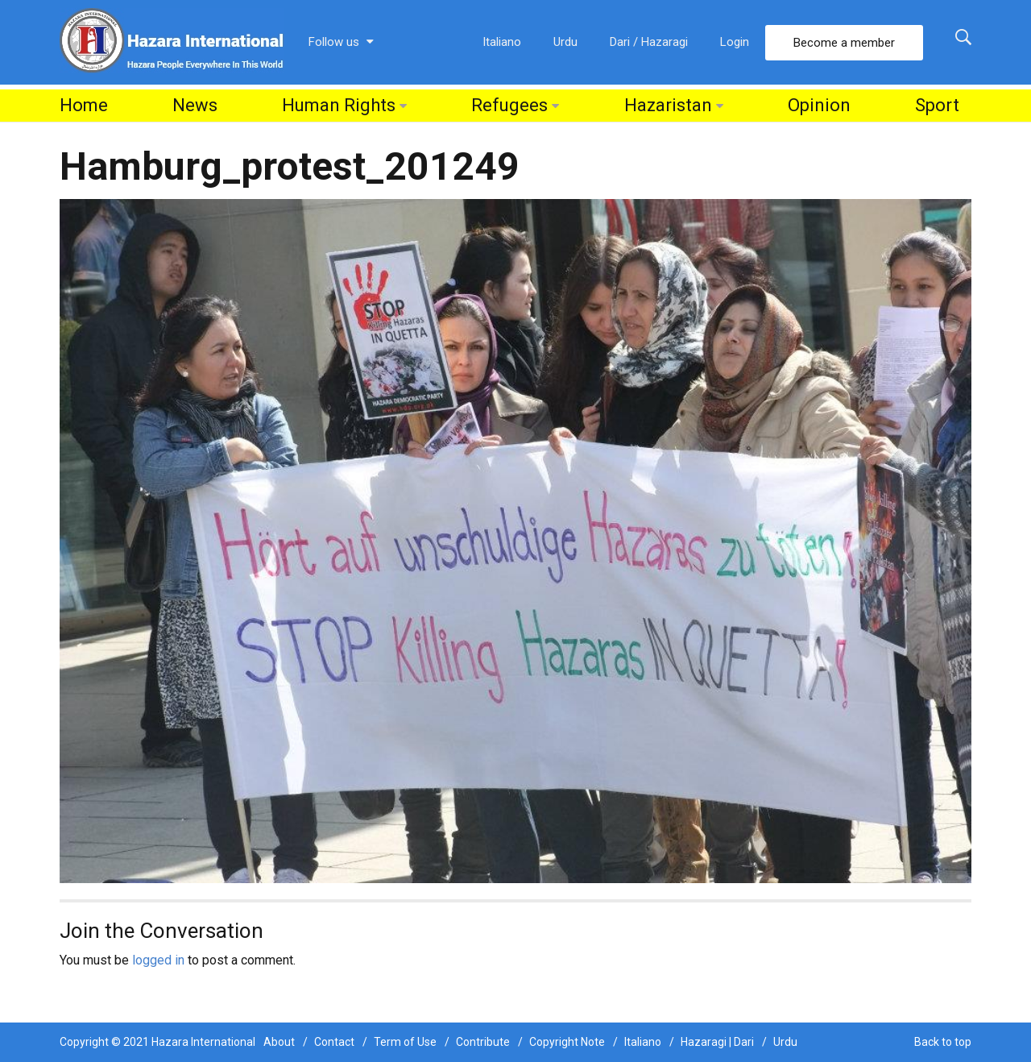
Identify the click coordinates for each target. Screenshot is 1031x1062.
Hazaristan (668, 105)
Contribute (483, 1041)
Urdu (565, 42)
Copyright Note (567, 1041)
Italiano (501, 42)
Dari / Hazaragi (649, 42)
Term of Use (405, 1041)
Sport (937, 105)
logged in (158, 960)
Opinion (819, 105)
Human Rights (338, 105)
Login (734, 42)
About (279, 1041)
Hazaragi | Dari (717, 1041)
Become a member (844, 42)
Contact (334, 1041)
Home (84, 105)
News (194, 105)
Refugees (509, 105)
